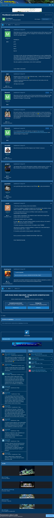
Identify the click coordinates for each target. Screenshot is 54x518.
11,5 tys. (8, 86)
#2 (51, 73)
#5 (51, 128)
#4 (51, 109)
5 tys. (7, 281)
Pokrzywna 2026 (6, 338)
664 (7, 195)
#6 (51, 145)
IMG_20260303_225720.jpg (8, 489)
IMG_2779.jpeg (5, 477)
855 (7, 176)
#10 (51, 269)
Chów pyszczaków (17, 19)
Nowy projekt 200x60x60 (10, 353)
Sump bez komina (8, 364)
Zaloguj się (38, 307)
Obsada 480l (7, 386)
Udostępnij (37, 19)
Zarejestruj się (16, 307)
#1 (51, 29)
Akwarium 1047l (5, 499)
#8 (51, 183)
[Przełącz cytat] (15, 272)
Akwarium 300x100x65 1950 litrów (38, 370)
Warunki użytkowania (18, 516)
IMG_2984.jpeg (5, 510)
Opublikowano (17, 355)
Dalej (9, 24)
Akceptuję (50, 515)
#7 (51, 163)
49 (8, 41)
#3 (51, 92)
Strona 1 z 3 (17, 24)
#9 (51, 203)
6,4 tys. (8, 157)
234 (7, 215)
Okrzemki (33, 366)
